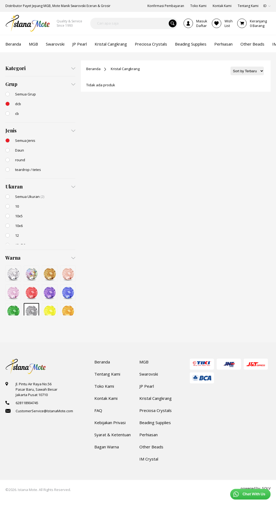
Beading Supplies (155, 422)
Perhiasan (148, 434)
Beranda (93, 68)
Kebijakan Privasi (110, 422)
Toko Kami (104, 386)
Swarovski (148, 374)
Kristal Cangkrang (125, 68)
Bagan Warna (106, 446)
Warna (12, 257)
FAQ (98, 410)
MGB (144, 362)
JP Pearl (146, 386)
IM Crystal (148, 459)
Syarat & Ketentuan (112, 434)
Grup (11, 84)
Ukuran (14, 186)
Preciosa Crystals (155, 410)
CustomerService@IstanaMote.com (44, 410)
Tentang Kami (107, 374)
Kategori (15, 68)
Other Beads (151, 446)
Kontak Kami (106, 398)
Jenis (10, 130)
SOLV (266, 488)
